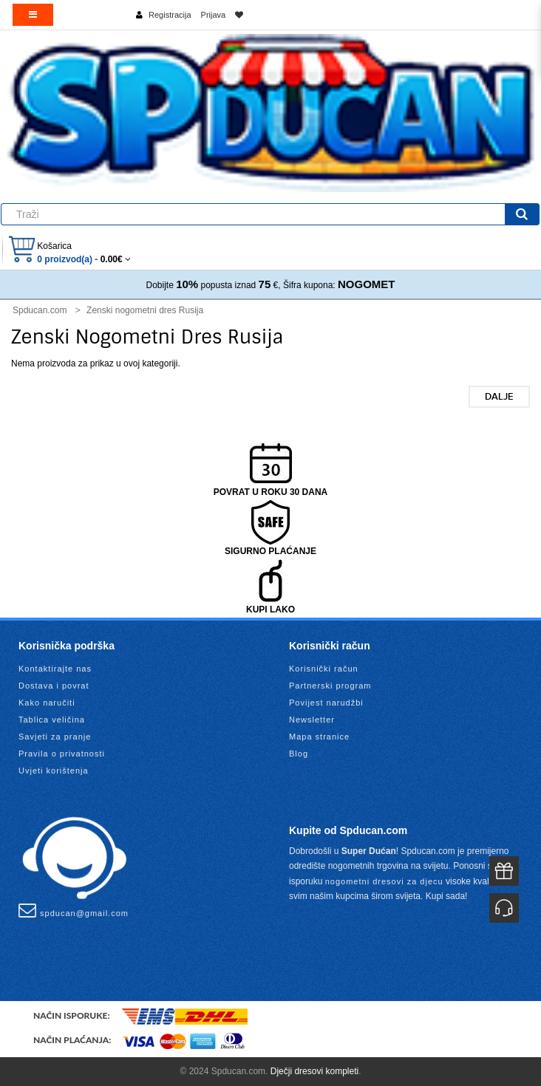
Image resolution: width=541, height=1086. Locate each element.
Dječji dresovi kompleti (314, 1071)
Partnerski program (330, 685)
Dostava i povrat (53, 685)
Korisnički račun (323, 668)
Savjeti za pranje (54, 736)
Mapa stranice (319, 736)
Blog (298, 753)
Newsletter (312, 719)
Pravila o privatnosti (61, 753)
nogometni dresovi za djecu (384, 881)
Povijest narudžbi (326, 702)
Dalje (499, 397)
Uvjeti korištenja (53, 770)
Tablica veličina (51, 719)
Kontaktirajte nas (55, 668)
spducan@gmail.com (73, 910)
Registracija (170, 14)
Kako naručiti (46, 702)
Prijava (213, 14)
